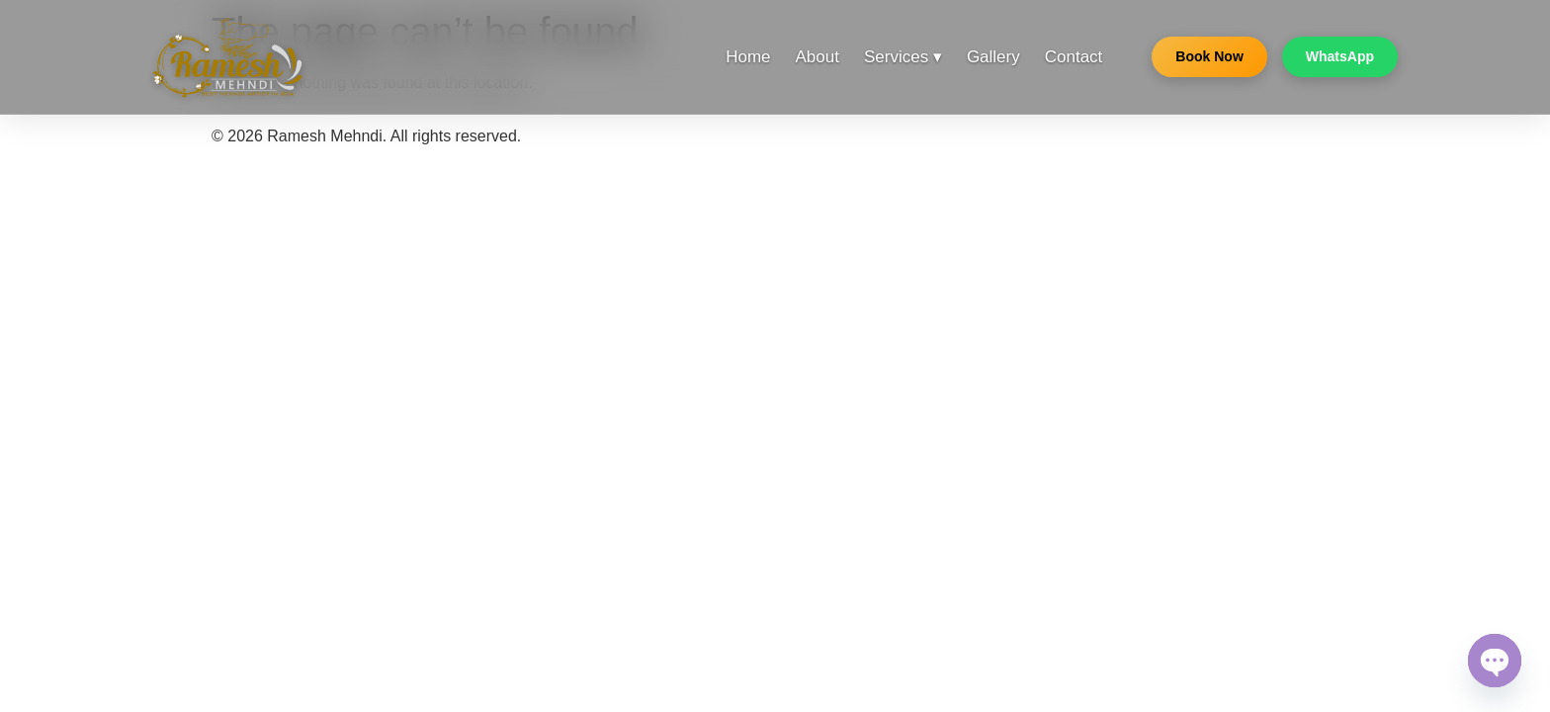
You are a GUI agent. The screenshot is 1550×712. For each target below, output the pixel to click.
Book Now (1209, 56)
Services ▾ (903, 56)
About (817, 56)
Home (748, 56)
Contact (1074, 56)
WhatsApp (1340, 56)
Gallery (993, 56)
